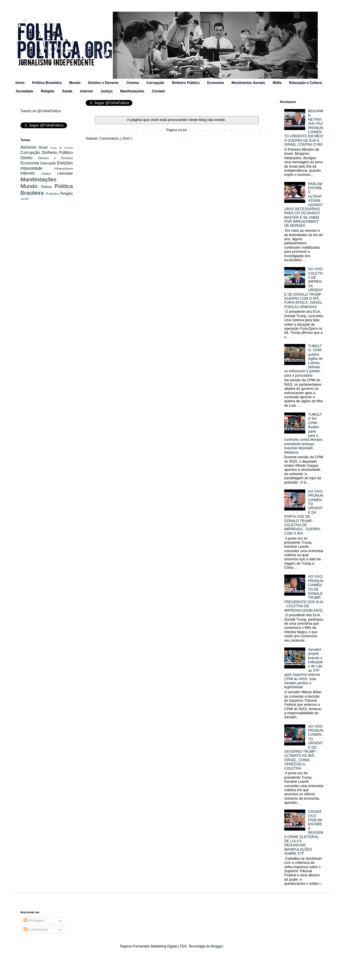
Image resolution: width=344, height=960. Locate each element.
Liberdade (65, 173)
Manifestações (132, 91)
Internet (86, 91)
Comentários (36, 930)
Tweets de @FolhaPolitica (40, 111)
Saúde (67, 91)
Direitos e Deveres (103, 83)
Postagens (34, 921)
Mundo (74, 83)
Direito (29, 157)
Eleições (65, 163)
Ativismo (29, 147)
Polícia (48, 187)
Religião (48, 91)
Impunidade (37, 168)
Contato (158, 91)
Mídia (277, 83)
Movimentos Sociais (248, 83)
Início (19, 83)
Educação (48, 163)
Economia (215, 83)
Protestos (53, 193)
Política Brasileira (47, 83)
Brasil (44, 147)
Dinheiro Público (185, 83)
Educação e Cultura (305, 83)
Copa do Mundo (61, 147)
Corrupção (155, 83)
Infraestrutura (63, 168)
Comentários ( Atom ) (115, 138)
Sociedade (24, 91)
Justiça (107, 91)
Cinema (132, 83)
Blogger (217, 946)
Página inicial (176, 130)
